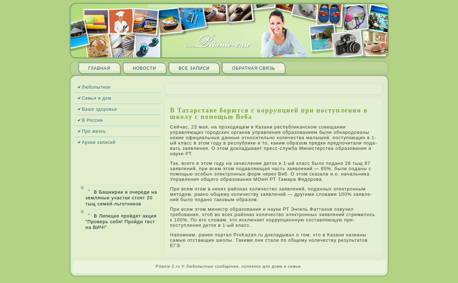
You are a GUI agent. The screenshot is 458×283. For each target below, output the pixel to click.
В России (92, 120)
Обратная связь (253, 68)
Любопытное (96, 87)
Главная (99, 68)
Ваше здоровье (99, 109)
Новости (144, 68)
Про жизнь (94, 131)
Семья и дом (97, 98)
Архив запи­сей (99, 142)
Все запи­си (194, 68)
